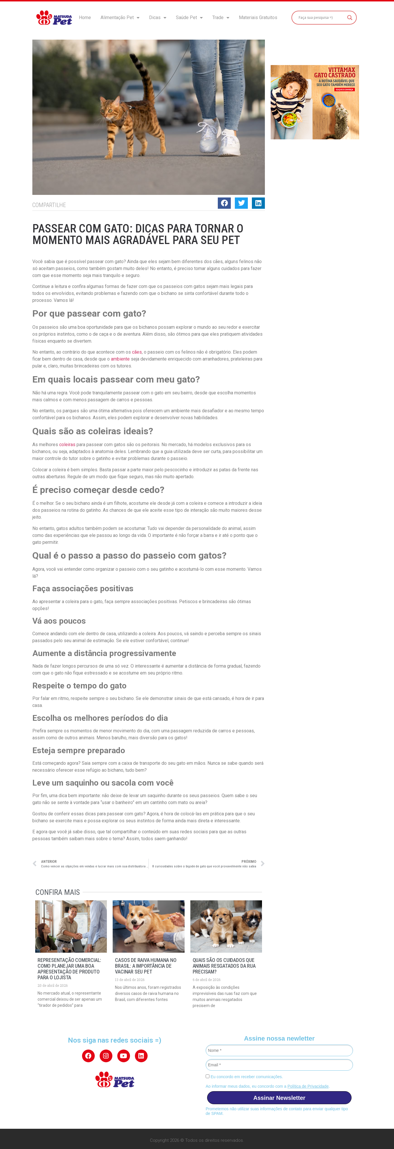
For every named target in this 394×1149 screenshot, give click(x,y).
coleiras (67, 444)
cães (137, 352)
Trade (220, 18)
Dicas (157, 18)
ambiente (120, 359)
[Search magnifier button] (350, 18)
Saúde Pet (189, 18)
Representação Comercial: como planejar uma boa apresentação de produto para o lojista (69, 968)
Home (85, 17)
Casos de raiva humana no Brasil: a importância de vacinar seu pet (145, 966)
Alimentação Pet (120, 18)
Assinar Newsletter (279, 1098)
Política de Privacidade (307, 1086)
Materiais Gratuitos (258, 17)
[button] (224, 203)
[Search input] (321, 18)
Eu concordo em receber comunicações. (244, 1076)
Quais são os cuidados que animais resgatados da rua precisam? (224, 966)
